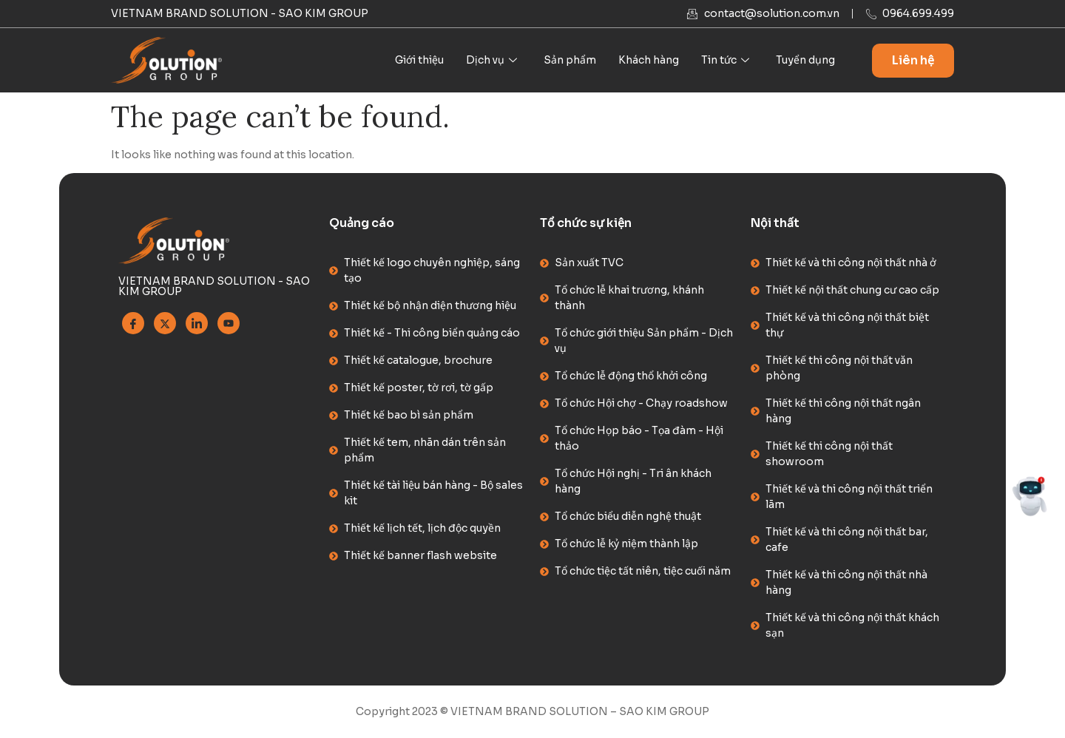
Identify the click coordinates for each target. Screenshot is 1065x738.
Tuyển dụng (805, 60)
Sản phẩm (570, 60)
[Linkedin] (197, 323)
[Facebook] (133, 323)
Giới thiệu (419, 60)
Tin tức (725, 60)
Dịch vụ (491, 60)
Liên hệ (913, 60)
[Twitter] (165, 323)
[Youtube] (228, 323)
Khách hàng (648, 60)
